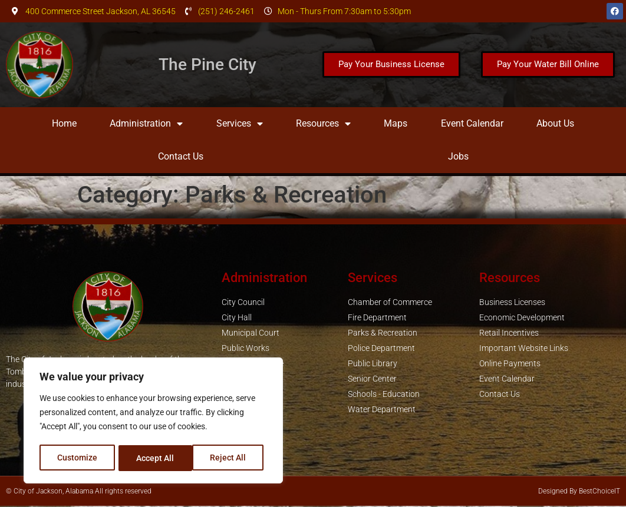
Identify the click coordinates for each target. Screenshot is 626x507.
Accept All (231, 458)
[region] (153, 421)
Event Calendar (472, 123)
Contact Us (180, 156)
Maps (395, 123)
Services (239, 123)
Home (64, 123)
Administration (146, 123)
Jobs (458, 156)
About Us (555, 123)
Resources (323, 123)
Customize (77, 458)
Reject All (155, 458)
